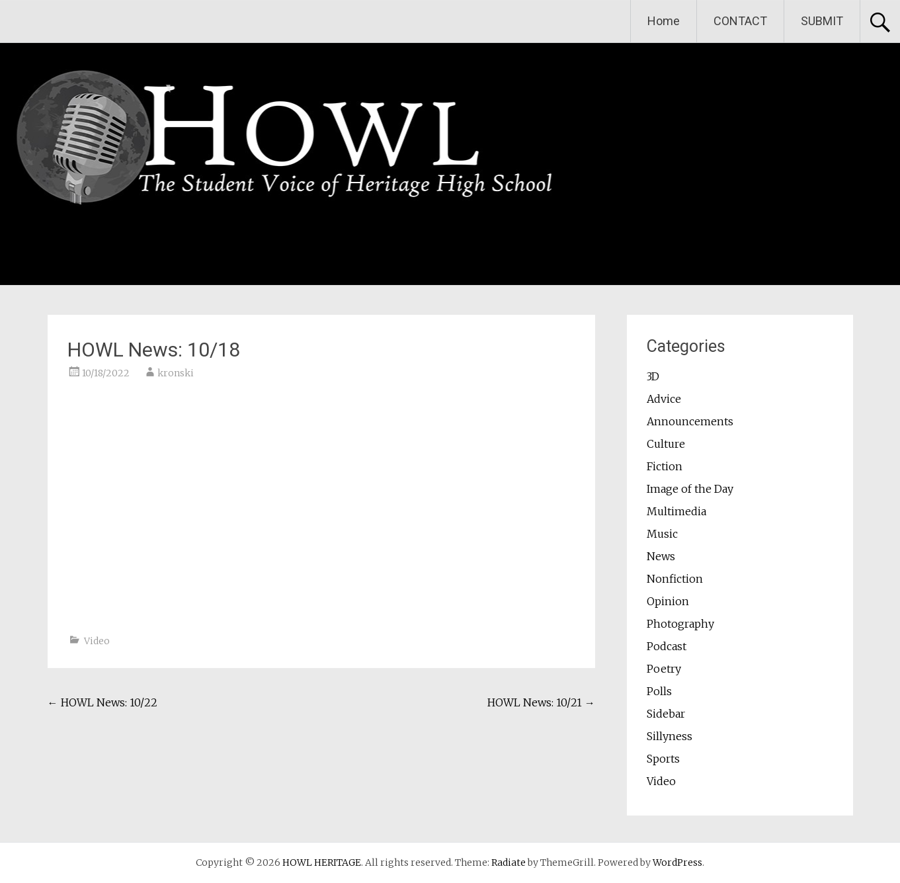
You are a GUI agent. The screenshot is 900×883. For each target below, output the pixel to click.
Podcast (666, 646)
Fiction (664, 466)
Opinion (668, 601)
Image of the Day (690, 488)
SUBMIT (822, 21)
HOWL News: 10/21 (541, 702)
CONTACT (740, 21)
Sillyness (669, 736)
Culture (666, 443)
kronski (175, 373)
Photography (680, 623)
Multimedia (676, 511)
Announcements (690, 421)
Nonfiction (675, 578)
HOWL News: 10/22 (102, 702)
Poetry (664, 668)
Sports (663, 758)
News (661, 556)
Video (97, 641)
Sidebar (666, 713)
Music (662, 533)
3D (653, 376)
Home (663, 21)
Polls (659, 691)
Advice (664, 398)
